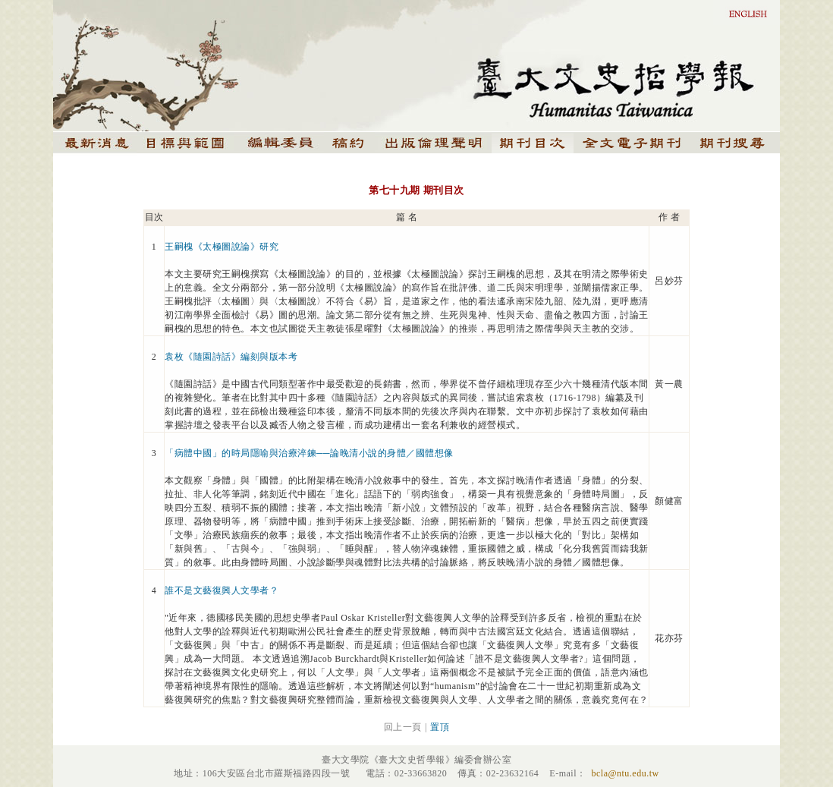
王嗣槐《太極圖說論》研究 (221, 246)
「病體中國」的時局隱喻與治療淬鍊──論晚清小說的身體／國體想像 (309, 453)
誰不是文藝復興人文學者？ (221, 590)
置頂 (439, 727)
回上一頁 (403, 727)
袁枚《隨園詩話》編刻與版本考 (231, 356)
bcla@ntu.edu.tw (625, 773)
